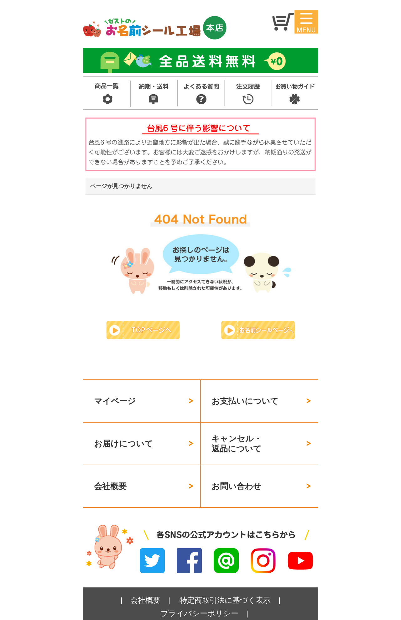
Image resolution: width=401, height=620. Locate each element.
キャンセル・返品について (236, 433)
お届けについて (123, 432)
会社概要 (110, 468)
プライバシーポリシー (199, 591)
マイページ (115, 397)
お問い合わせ (236, 468)
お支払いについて (245, 397)
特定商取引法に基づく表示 (225, 578)
